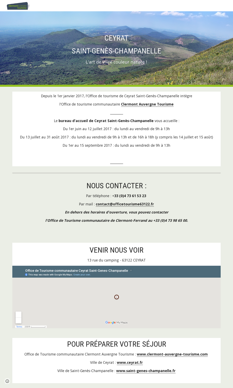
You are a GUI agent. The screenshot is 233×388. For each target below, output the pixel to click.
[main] (116, 49)
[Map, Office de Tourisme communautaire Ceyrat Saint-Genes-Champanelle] (116, 297)
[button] (7, 381)
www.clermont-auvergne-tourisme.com (172, 354)
